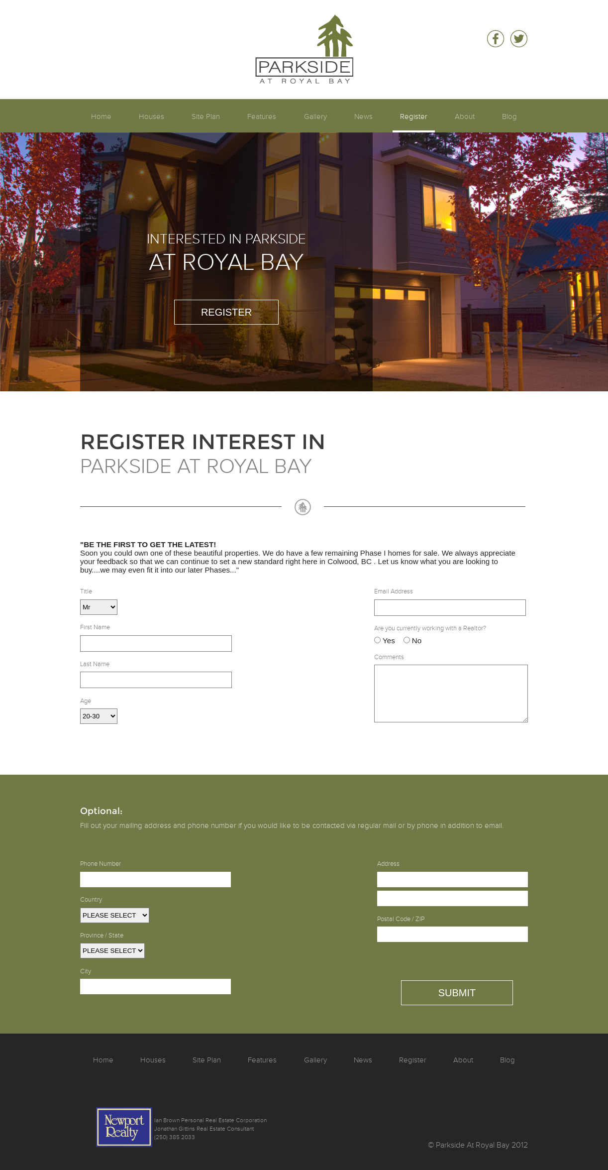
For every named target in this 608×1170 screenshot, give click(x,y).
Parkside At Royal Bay (304, 23)
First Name (95, 627)
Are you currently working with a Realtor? (430, 628)
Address (388, 864)
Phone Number (100, 864)
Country (91, 900)
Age (85, 701)
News (363, 117)
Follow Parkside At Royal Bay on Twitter (518, 39)
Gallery (315, 117)
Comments (389, 657)
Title (86, 591)
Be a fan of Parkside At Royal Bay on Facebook (495, 39)
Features (261, 117)
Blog (509, 117)
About (465, 117)
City (85, 971)
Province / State (101, 935)
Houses (151, 117)
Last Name (94, 664)
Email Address (393, 591)
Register (413, 117)
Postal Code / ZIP (400, 919)
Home (101, 117)
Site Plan (206, 117)
